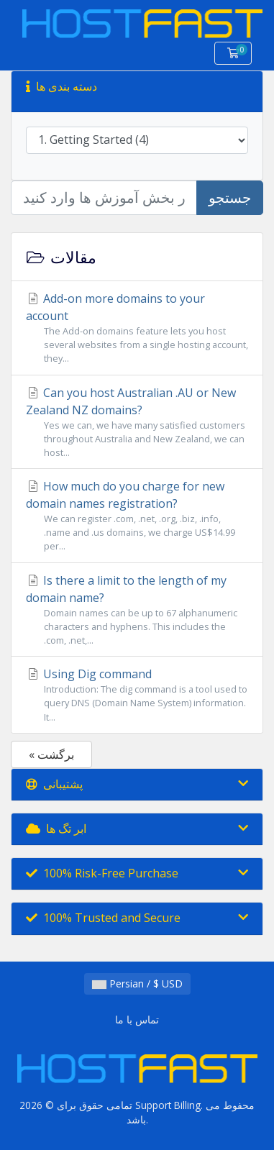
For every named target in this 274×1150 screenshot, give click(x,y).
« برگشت (51, 754)
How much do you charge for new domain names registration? (137, 516)
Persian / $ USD (137, 983)
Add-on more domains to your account (137, 328)
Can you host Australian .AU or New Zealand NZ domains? (137, 422)
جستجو (230, 197)
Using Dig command (137, 695)
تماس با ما (137, 1019)
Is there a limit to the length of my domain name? (137, 610)
